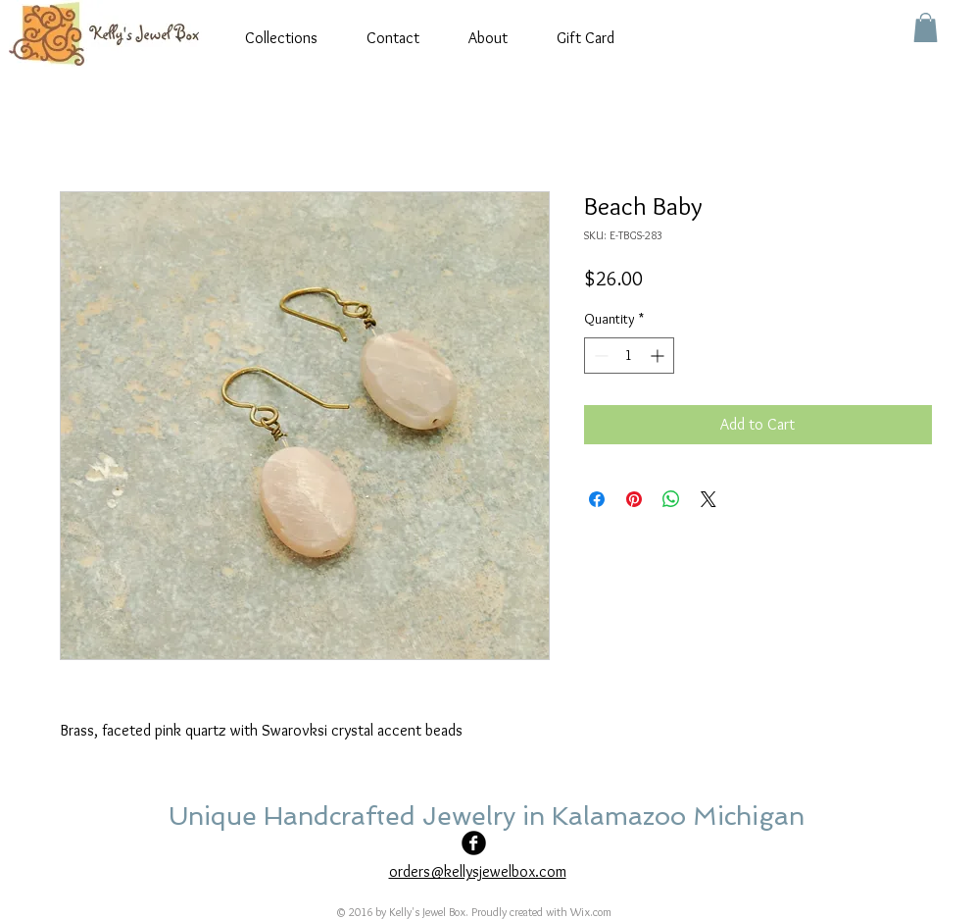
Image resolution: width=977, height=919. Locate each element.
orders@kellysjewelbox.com (477, 871)
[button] (925, 27)
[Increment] (659, 355)
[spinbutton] (629, 355)
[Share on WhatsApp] (671, 499)
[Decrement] (599, 355)
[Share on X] (708, 499)
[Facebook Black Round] (474, 843)
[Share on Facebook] (597, 499)
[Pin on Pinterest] (634, 499)
